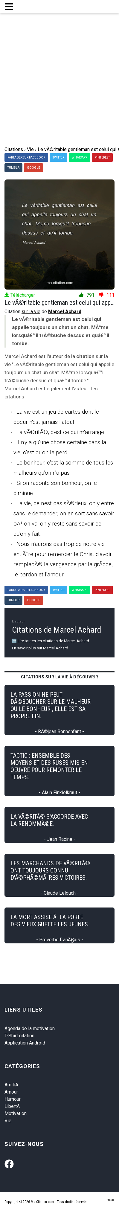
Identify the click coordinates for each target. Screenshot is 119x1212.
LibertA (12, 1106)
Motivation (15, 1113)
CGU (110, 1200)
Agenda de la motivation (29, 1028)
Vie (7, 1120)
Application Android (24, 1043)
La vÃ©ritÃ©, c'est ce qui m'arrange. (60, 432)
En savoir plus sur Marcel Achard (40, 648)
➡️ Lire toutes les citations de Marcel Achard (50, 641)
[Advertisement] (59, 83)
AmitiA (11, 1085)
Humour (12, 1099)
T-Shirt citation (19, 1036)
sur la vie (31, 311)
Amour (11, 1092)
